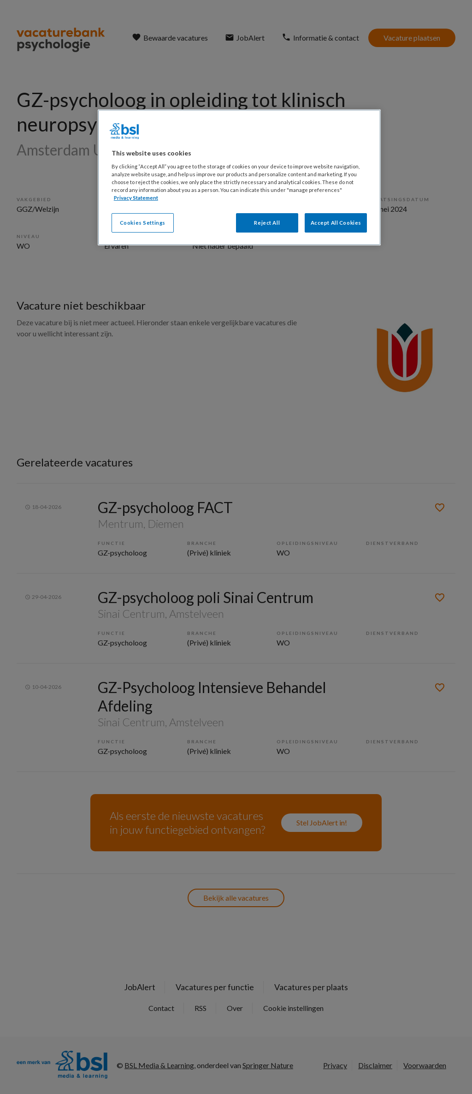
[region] (239, 177)
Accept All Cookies (336, 223)
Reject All (267, 223)
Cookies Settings (142, 223)
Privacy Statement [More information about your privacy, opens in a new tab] (136, 198)
